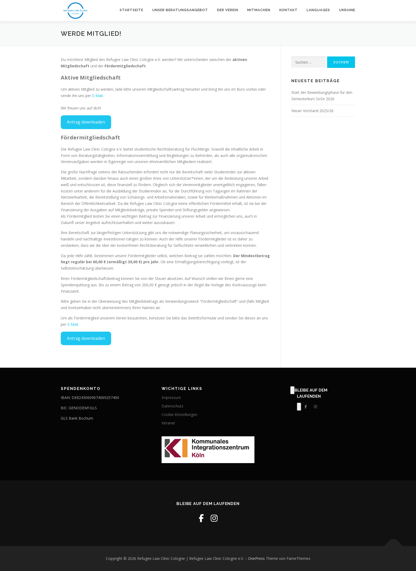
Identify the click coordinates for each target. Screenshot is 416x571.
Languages (318, 10)
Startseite (131, 10)
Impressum (171, 397)
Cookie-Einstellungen (179, 414)
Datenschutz (172, 406)
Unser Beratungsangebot (180, 10)
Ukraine (347, 10)
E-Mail (97, 95)
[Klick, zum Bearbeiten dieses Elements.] (292, 390)
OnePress (256, 558)
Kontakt (288, 10)
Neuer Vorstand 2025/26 (312, 110)
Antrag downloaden (86, 122)
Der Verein (227, 10)
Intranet (168, 422)
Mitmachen (258, 10)
